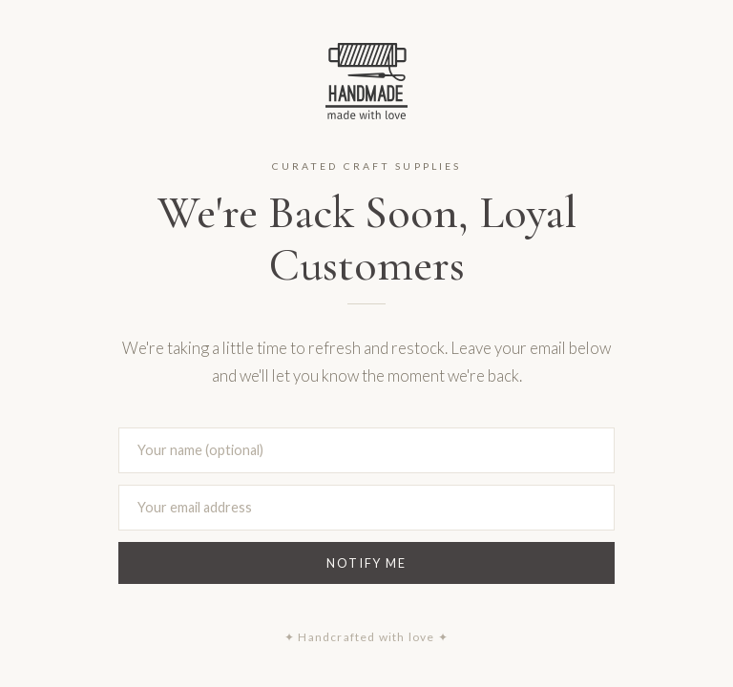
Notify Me (366, 563)
